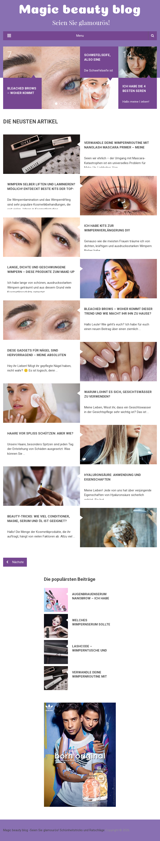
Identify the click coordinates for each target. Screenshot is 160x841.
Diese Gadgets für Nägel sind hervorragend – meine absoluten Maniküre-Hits (36, 355)
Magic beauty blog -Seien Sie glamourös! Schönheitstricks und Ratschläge (54, 830)
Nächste (15, 562)
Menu (80, 36)
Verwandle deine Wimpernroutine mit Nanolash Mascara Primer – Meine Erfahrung (116, 147)
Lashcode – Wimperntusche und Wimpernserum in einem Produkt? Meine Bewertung (90, 648)
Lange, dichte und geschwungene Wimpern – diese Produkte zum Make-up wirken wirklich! (41, 271)
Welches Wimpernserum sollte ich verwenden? (91, 622)
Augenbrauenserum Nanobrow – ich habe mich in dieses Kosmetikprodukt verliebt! (90, 596)
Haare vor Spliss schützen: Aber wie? (40, 433)
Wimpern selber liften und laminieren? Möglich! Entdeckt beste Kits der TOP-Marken (41, 188)
